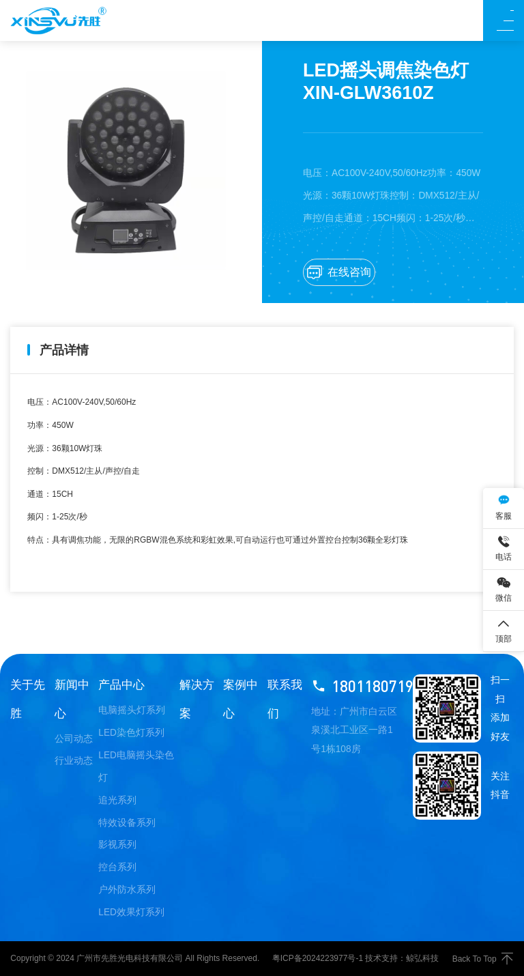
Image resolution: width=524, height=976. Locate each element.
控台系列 (117, 867)
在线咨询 (339, 272)
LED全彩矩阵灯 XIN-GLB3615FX (434, 622)
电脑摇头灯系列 (131, 710)
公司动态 (74, 739)
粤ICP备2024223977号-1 (317, 958)
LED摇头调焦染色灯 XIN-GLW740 (135, 622)
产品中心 (121, 684)
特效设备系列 (127, 823)
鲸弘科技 (422, 958)
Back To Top (483, 958)
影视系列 (117, 844)
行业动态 (74, 761)
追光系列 (117, 800)
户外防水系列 (127, 890)
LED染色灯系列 (131, 733)
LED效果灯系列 (131, 912)
